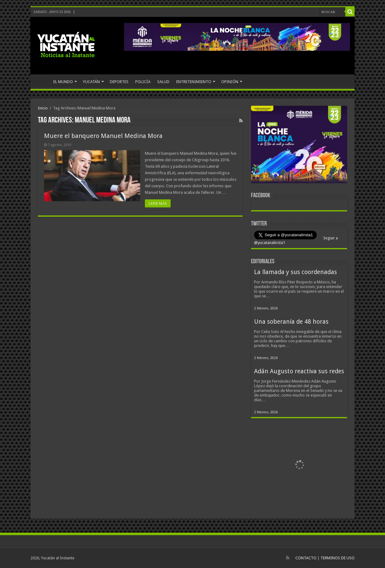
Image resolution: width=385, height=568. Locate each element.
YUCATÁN (91, 81)
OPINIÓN (229, 81)
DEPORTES (119, 81)
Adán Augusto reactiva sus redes (299, 371)
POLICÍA (142, 81)
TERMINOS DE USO (337, 558)
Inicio (43, 108)
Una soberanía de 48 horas (291, 321)
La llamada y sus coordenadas (295, 272)
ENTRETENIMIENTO (193, 81)
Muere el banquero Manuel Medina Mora (103, 136)
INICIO (42, 80)
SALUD (163, 81)
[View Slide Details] (299, 146)
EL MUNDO (63, 81)
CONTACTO (305, 558)
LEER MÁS (158, 203)
